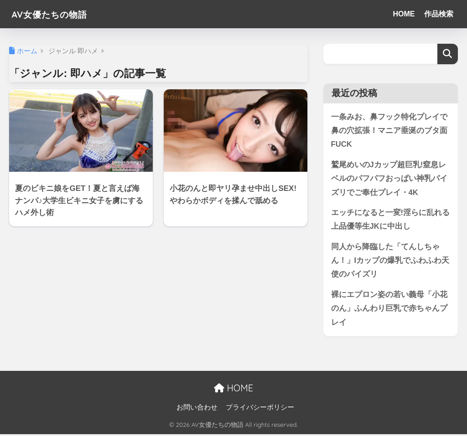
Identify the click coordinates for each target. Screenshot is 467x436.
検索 (447, 54)
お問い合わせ (197, 409)
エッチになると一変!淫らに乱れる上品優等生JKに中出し (390, 220)
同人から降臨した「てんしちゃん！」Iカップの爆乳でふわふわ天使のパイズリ (390, 261)
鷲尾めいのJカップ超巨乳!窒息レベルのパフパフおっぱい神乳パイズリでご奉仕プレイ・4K (389, 179)
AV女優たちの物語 (57, 14)
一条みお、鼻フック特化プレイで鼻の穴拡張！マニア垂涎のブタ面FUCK (389, 131)
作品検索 (438, 14)
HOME (404, 14)
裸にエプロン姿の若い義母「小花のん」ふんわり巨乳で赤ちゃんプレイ (389, 310)
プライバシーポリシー (260, 409)
